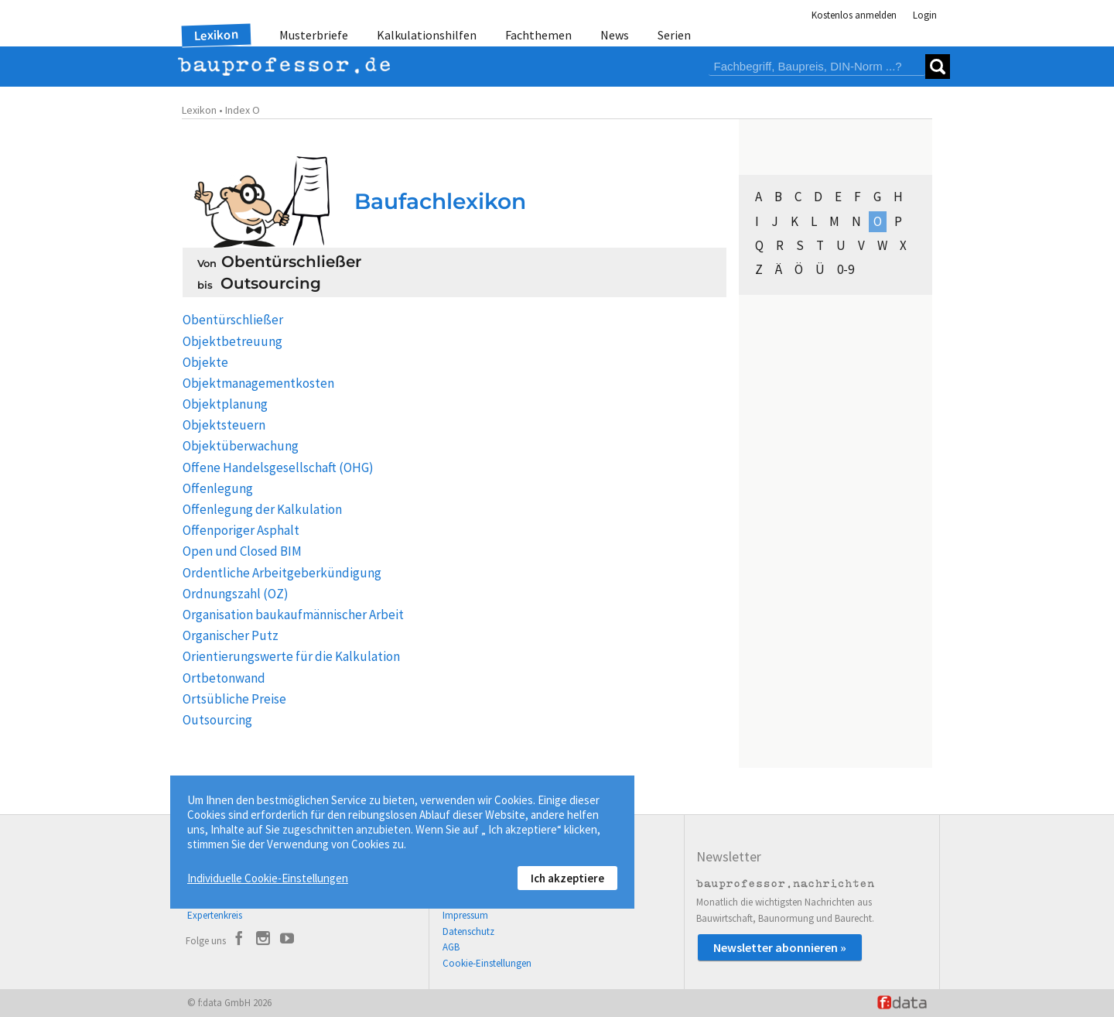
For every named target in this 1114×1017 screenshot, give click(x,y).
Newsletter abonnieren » (779, 947)
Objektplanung (225, 404)
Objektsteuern (224, 424)
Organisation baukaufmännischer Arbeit (293, 614)
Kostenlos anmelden (854, 15)
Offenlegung (218, 488)
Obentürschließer (233, 319)
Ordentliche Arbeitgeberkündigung (282, 572)
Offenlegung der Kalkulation (262, 509)
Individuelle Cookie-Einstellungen (267, 878)
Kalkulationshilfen (427, 35)
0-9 (845, 269)
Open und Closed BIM (242, 551)
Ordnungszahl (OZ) (236, 593)
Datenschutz (468, 931)
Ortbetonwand (224, 678)
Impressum (465, 915)
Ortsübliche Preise (234, 698)
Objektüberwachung (241, 445)
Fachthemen (538, 35)
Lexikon (216, 35)
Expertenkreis (214, 915)
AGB (451, 947)
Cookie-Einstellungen (487, 963)
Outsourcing (217, 719)
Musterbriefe (313, 35)
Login (925, 15)
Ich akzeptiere (567, 878)
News (614, 35)
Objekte (205, 362)
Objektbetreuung (232, 341)
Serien (674, 35)
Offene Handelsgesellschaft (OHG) (278, 467)
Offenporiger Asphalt (241, 530)
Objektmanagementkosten (258, 383)
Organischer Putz (230, 635)
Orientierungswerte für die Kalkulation (291, 656)
